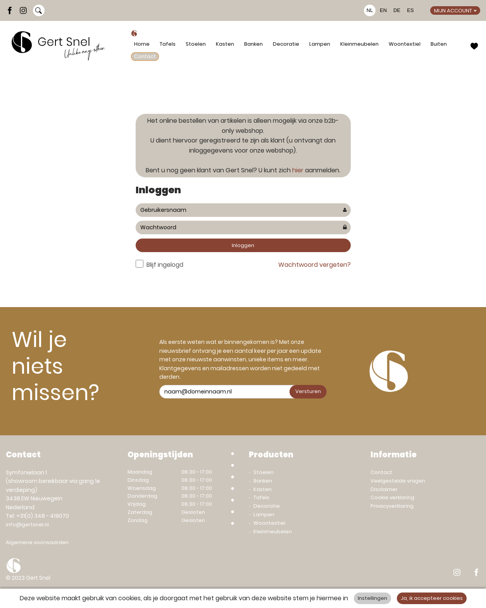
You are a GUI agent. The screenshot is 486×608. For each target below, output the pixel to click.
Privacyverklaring (392, 506)
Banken (253, 44)
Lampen (319, 44)
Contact (145, 56)
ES (410, 10)
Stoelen (196, 44)
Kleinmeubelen (359, 44)
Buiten (439, 44)
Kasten (225, 44)
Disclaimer (384, 489)
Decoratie (286, 44)
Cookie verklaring (392, 497)
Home (142, 44)
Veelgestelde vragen (398, 480)
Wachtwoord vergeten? (314, 264)
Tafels (168, 44)
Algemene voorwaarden (37, 542)
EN (383, 10)
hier (297, 170)
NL (370, 10)
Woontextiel (405, 44)
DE (396, 10)
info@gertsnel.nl (27, 524)
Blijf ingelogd (164, 264)
